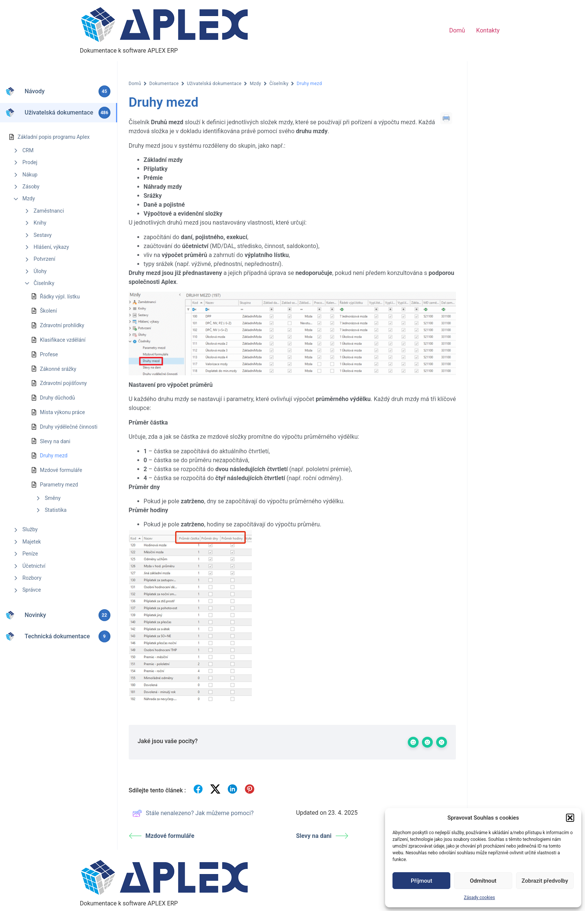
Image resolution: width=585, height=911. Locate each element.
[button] (570, 817)
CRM (28, 150)
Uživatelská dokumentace (214, 83)
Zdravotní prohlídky (62, 325)
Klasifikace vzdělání (62, 340)
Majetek (31, 542)
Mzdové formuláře (61, 470)
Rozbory (31, 578)
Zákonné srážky (58, 369)
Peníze (30, 554)
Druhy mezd (54, 455)
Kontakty (488, 30)
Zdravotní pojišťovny (63, 383)
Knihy (40, 223)
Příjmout (421, 880)
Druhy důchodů (57, 398)
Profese (49, 354)
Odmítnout (483, 880)
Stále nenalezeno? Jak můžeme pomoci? (193, 813)
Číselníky (44, 283)
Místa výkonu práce (62, 412)
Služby (30, 529)
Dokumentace (164, 83)
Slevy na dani (55, 441)
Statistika (55, 510)
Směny (52, 498)
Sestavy (42, 235)
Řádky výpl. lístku (60, 297)
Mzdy (28, 198)
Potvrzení (44, 259)
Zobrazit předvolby (545, 880)
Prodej (29, 162)
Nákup (29, 175)
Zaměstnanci (49, 211)
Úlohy (40, 271)
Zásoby (31, 187)
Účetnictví (34, 566)
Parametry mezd (59, 485)
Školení (48, 311)
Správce (31, 590)
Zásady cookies (479, 897)
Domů (457, 30)
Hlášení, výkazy (51, 247)
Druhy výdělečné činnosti (68, 427)
